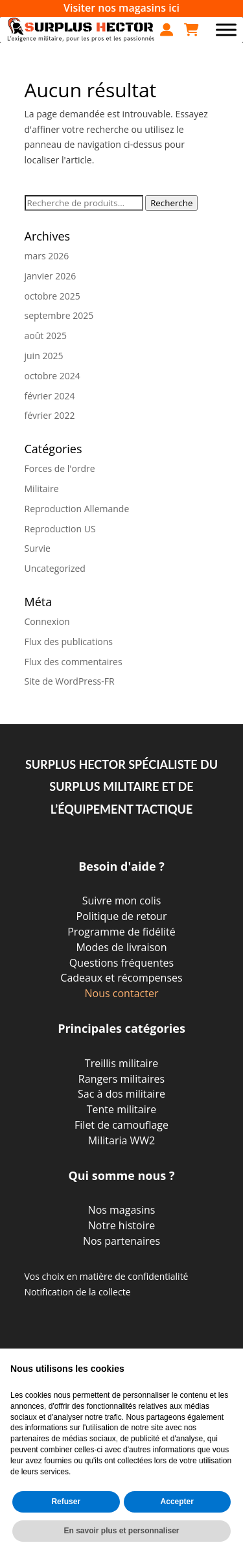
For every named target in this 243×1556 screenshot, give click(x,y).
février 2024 (50, 396)
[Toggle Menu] (226, 29)
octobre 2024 (52, 376)
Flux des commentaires (73, 661)
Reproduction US (60, 529)
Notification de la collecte (78, 1292)
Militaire (42, 488)
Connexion (47, 621)
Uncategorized (55, 568)
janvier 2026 (50, 276)
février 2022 (50, 415)
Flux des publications (69, 641)
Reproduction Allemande (77, 508)
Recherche (171, 203)
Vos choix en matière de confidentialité (107, 1276)
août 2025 (46, 335)
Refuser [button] (65, 1501)
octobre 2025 (52, 296)
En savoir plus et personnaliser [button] (121, 1530)
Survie (38, 548)
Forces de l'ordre (60, 468)
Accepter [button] (177, 1501)
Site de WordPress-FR (70, 681)
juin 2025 (44, 355)
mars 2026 (47, 256)
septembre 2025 (59, 315)
